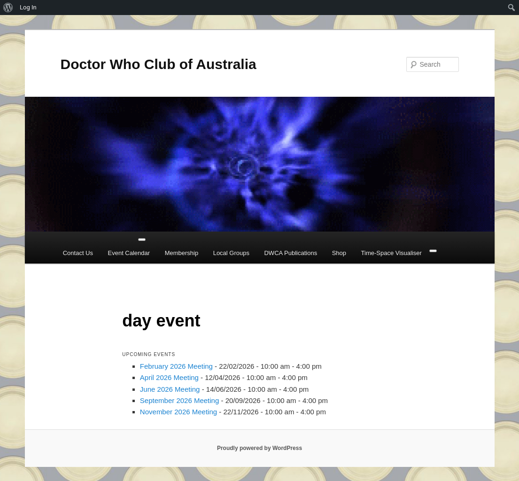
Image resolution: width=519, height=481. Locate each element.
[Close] (433, 250)
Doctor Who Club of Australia (158, 64)
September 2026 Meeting (179, 400)
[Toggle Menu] (142, 239)
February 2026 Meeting (176, 366)
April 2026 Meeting (169, 377)
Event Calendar (129, 252)
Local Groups (231, 252)
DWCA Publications (290, 252)
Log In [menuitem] (28, 7)
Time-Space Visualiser (391, 252)
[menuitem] (8, 7)
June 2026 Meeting (170, 389)
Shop (339, 252)
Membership (182, 252)
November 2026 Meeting (178, 412)
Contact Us (78, 252)
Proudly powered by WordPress (259, 448)
